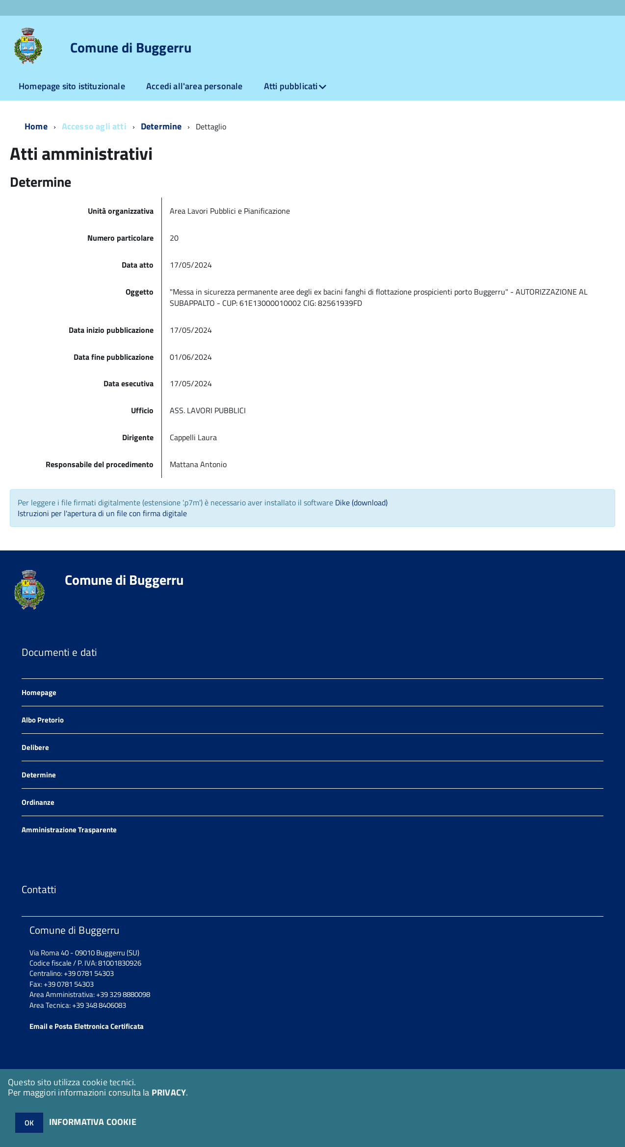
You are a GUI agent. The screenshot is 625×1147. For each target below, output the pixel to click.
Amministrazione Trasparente (69, 829)
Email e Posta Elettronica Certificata (86, 1026)
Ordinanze (38, 802)
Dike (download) (361, 502)
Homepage (39, 692)
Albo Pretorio (43, 719)
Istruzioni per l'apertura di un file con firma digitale (102, 513)
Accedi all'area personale (194, 86)
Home (36, 126)
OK (29, 1122)
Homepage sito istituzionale (72, 86)
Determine (161, 126)
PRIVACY (169, 1092)
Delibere (35, 747)
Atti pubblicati (291, 86)
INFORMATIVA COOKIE (92, 1121)
